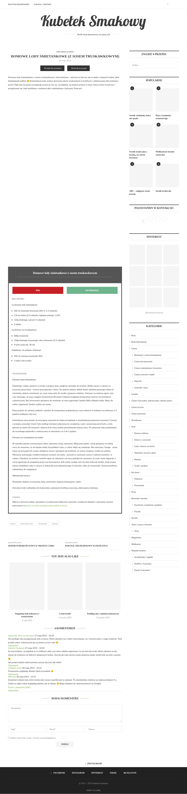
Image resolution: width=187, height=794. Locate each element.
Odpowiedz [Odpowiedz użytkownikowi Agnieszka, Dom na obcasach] (13, 646)
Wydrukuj (92, 290)
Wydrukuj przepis (79, 68)
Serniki (134, 517)
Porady (137, 510)
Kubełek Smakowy (16, 648)
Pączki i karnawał (142, 569)
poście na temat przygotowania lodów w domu (46, 505)
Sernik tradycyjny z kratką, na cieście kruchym (138, 154)
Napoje (137, 458)
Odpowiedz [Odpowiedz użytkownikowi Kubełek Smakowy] (13, 665)
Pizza (133, 491)
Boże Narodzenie (139, 341)
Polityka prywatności (18, 4)
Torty (136, 530)
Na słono (135, 471)
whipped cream (15, 668)
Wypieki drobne (138, 550)
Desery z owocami (142, 439)
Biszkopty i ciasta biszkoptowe (147, 354)
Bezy (133, 334)
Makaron (138, 478)
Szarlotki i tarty (141, 386)
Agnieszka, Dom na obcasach (21, 635)
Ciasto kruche (137, 406)
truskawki (42, 524)
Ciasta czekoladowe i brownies (148, 367)
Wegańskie (136, 536)
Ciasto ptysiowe (138, 413)
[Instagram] (150, 220)
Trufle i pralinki (141, 465)
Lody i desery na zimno (65, 52)
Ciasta (134, 347)
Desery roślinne (141, 432)
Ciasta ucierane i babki (144, 373)
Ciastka (134, 393)
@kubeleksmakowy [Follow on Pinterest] (154, 311)
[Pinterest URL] (137, 254)
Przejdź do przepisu (53, 68)
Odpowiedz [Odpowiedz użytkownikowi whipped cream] (13, 674)
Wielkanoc (136, 543)
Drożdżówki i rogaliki (143, 556)
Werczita (12, 677)
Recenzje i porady (139, 497)
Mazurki (138, 380)
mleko (12, 524)
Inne (133, 426)
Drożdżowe (136, 419)
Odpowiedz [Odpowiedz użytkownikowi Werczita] (13, 690)
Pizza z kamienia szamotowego (163, 116)
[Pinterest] (158, 220)
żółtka (55, 524)
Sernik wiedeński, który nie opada (139, 116)
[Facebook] (143, 220)
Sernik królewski (163, 190)
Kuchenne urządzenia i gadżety (148, 504)
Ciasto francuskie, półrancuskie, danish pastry (151, 399)
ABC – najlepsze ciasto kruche (139, 191)
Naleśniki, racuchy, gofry (145, 452)
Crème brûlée (65, 614)
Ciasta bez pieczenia (143, 360)
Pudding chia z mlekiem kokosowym (103, 614)
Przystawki (139, 484)
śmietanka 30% (26, 524)
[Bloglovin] (165, 220)
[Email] (112, 773)
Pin (38, 290)
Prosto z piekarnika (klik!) (19, 687)
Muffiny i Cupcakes (142, 563)
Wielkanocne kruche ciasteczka (165, 152)
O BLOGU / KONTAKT (42, 4)
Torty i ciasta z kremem (141, 523)
